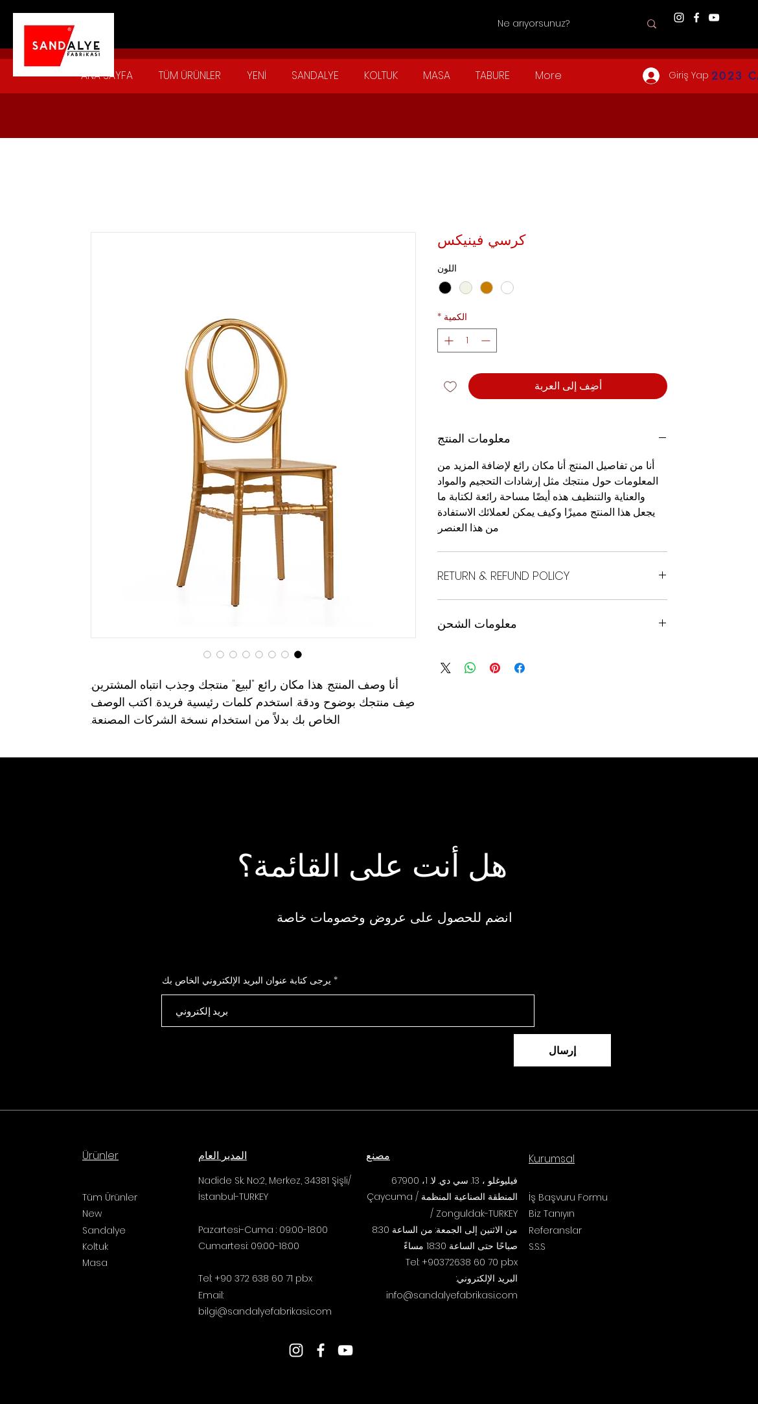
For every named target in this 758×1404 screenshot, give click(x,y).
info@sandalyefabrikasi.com (452, 1295)
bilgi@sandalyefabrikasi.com (265, 1311)
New (92, 1213)
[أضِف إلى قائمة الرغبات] (450, 386)
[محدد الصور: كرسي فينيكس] (298, 654)
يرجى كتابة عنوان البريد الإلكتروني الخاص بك (246, 980)
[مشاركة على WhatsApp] (470, 668)
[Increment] (447, 340)
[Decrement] (487, 340)
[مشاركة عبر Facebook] (519, 668)
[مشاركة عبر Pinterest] (495, 668)
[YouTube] (713, 17)
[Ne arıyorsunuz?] (568, 24)
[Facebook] (696, 17)
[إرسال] (562, 1050)
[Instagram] (678, 17)
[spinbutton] (467, 340)
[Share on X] (446, 668)
